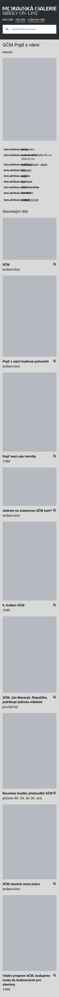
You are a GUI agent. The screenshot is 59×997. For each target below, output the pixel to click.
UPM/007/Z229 (30, 200)
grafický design (30, 164)
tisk (23, 181)
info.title (20, 19)
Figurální (26, 170)
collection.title (36, 19)
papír (24, 176)
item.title (8, 19)
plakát (43, 164)
